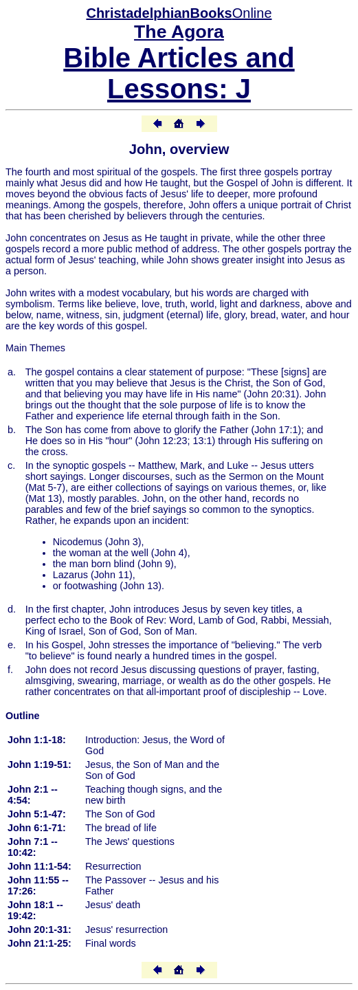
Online (178, 13)
